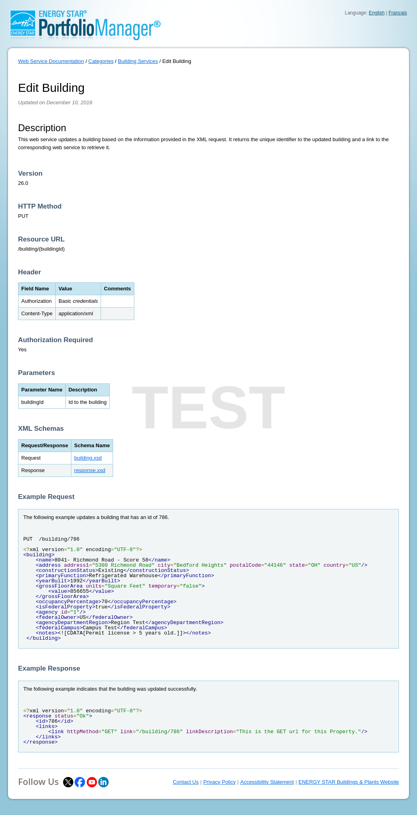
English (377, 13)
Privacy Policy (219, 782)
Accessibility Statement (267, 782)
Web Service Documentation (51, 61)
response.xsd (89, 470)
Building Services (138, 61)
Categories (100, 61)
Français (398, 13)
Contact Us (185, 782)
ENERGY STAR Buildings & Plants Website (348, 782)
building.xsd (88, 458)
